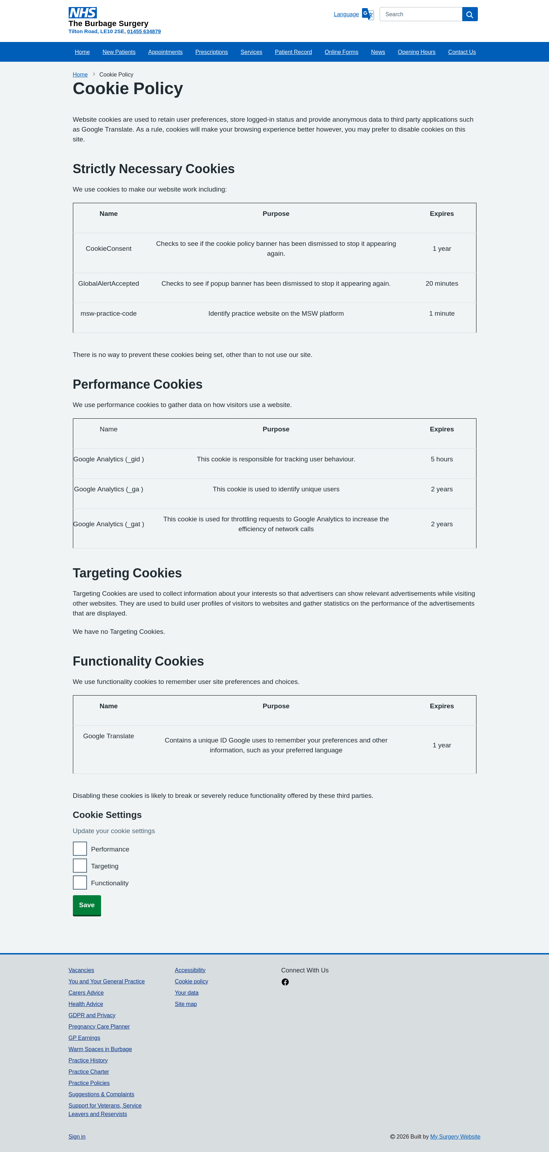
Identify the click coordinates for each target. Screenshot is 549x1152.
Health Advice (86, 1004)
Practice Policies (89, 1083)
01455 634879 (144, 31)
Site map (186, 1004)
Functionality (110, 883)
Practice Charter (89, 1071)
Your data (186, 992)
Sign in (77, 1136)
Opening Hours (417, 52)
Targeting (105, 866)
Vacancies (81, 970)
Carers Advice (86, 992)
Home (82, 52)
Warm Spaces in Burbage (100, 1049)
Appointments (165, 52)
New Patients (119, 52)
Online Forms (341, 52)
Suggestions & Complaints (102, 1094)
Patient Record (293, 52)
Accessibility (190, 970)
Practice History (88, 1060)
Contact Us (462, 52)
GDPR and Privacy (92, 1015)
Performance (110, 849)
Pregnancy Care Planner (99, 1026)
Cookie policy (191, 981)
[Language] (354, 14)
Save (87, 905)
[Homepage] (200, 17)
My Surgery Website (455, 1136)
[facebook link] (285, 983)
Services (251, 52)
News (378, 52)
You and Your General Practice (107, 981)
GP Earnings (84, 1038)
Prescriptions (211, 52)
